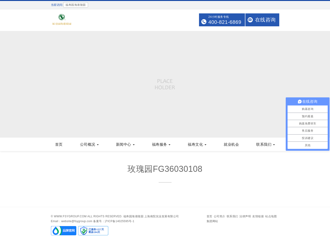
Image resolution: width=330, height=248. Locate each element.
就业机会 (231, 144)
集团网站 (212, 221)
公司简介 (219, 216)
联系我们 (265, 144)
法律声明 (245, 216)
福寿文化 (197, 144)
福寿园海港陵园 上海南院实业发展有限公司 (151, 216)
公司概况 (89, 144)
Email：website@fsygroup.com (71, 221)
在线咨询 (265, 20)
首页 (59, 144)
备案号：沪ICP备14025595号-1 (113, 221)
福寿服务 (161, 144)
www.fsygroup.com (70, 216)
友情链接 (258, 216)
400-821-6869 (224, 22)
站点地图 (271, 216)
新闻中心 (125, 144)
